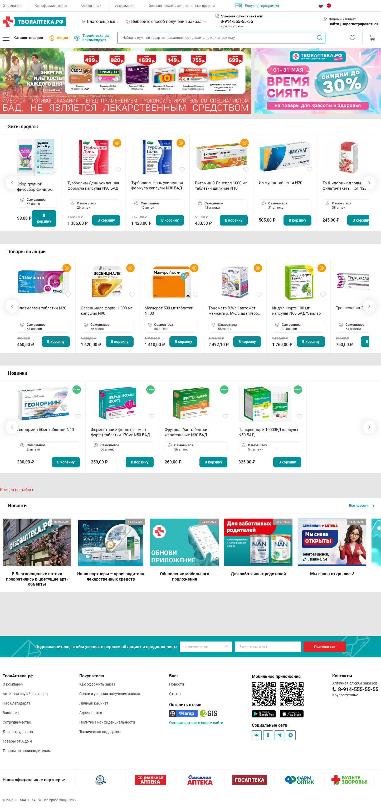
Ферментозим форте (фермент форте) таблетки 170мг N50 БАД (120, 432)
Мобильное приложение (276, 676)
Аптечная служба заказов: (242, 16)
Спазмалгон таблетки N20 (41, 308)
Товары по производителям (27, 751)
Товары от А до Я (17, 741)
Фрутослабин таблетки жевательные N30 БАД (186, 432)
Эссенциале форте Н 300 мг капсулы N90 (106, 311)
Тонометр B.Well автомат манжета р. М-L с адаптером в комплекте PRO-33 (234, 311)
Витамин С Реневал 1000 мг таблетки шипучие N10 (221, 186)
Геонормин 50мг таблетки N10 (45, 429)
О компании (12, 6)
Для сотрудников (18, 732)
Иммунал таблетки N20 (280, 182)
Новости (176, 684)
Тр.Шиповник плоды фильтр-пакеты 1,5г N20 (345, 186)
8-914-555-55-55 (237, 21)
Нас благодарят (16, 703)
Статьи (175, 694)
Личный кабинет (93, 703)
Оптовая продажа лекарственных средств (182, 6)
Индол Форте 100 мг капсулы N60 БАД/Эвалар (296, 311)
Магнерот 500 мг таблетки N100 (169, 311)
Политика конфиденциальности (107, 722)
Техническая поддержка (100, 732)
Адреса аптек (91, 6)
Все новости (361, 506)
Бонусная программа (257, 5)
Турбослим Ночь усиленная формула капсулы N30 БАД (157, 185)
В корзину (44, 218)
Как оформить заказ (51, 6)
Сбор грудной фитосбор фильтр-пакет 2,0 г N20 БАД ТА (35, 187)
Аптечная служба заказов (25, 694)
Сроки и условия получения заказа (109, 694)
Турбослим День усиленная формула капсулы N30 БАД (93, 186)
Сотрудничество (17, 722)
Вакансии (11, 713)
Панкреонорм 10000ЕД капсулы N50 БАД (268, 432)
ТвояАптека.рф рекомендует (91, 37)
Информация (125, 6)
